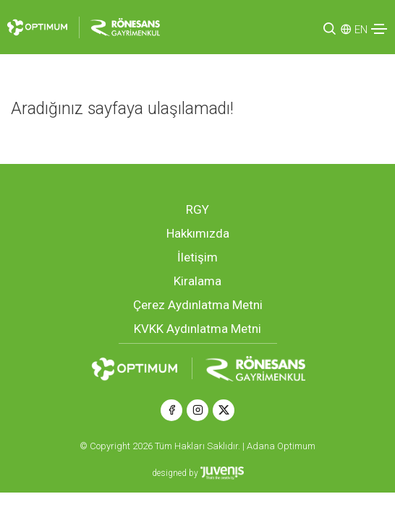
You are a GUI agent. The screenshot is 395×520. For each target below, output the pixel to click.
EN (361, 29)
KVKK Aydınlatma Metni (197, 328)
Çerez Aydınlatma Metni (198, 305)
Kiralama (197, 281)
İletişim (197, 257)
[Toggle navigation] (379, 29)
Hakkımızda (197, 233)
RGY (197, 209)
